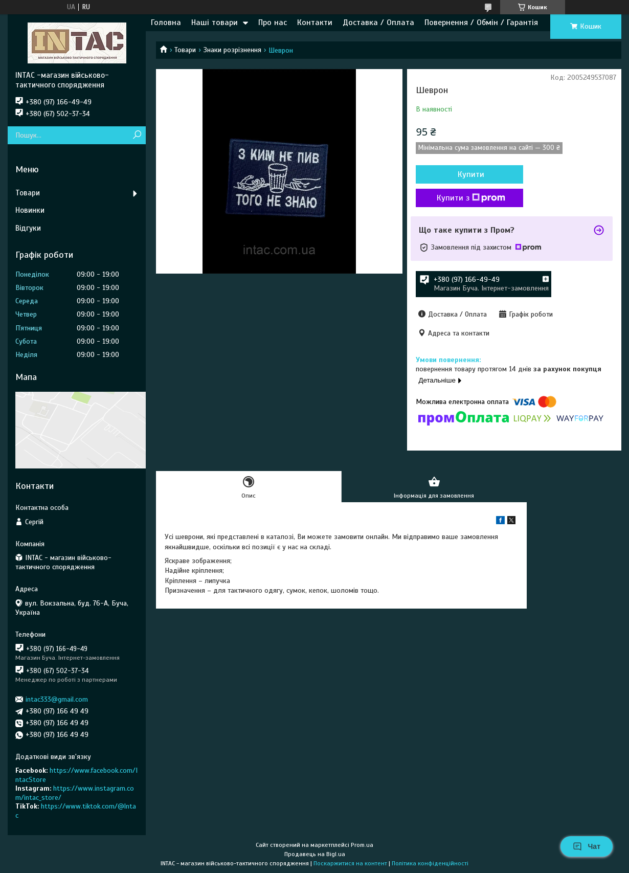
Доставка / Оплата (378, 22)
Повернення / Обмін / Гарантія (481, 22)
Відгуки (28, 228)
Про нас (272, 22)
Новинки (29, 210)
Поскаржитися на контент (350, 863)
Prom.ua (362, 844)
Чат (586, 846)
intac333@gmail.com (57, 699)
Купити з (471, 198)
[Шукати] (137, 135)
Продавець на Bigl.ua (314, 854)
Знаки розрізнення (232, 50)
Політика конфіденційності (430, 863)
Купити (471, 174)
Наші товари (214, 22)
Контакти (314, 22)
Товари (185, 50)
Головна (166, 22)
